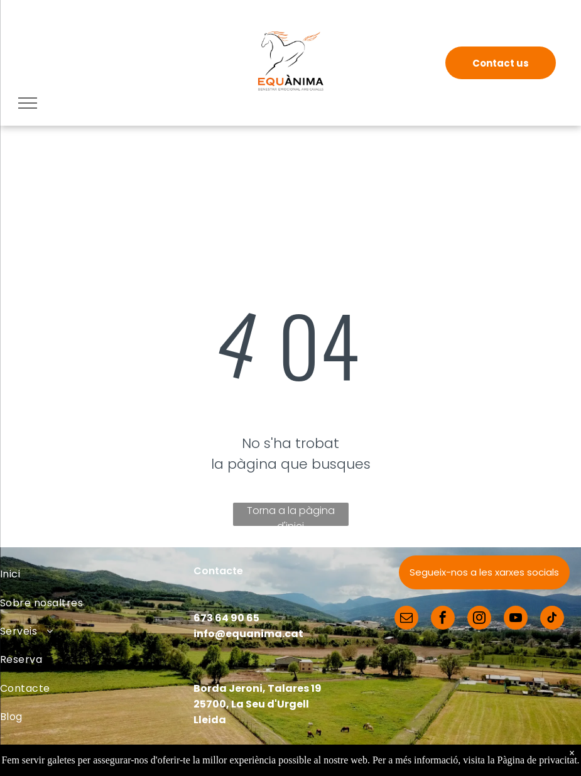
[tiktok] (552, 619)
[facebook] (443, 619)
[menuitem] (96, 574)
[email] (406, 619)
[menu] (27, 103)
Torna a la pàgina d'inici (291, 514)
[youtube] (516, 619)
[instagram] (479, 619)
